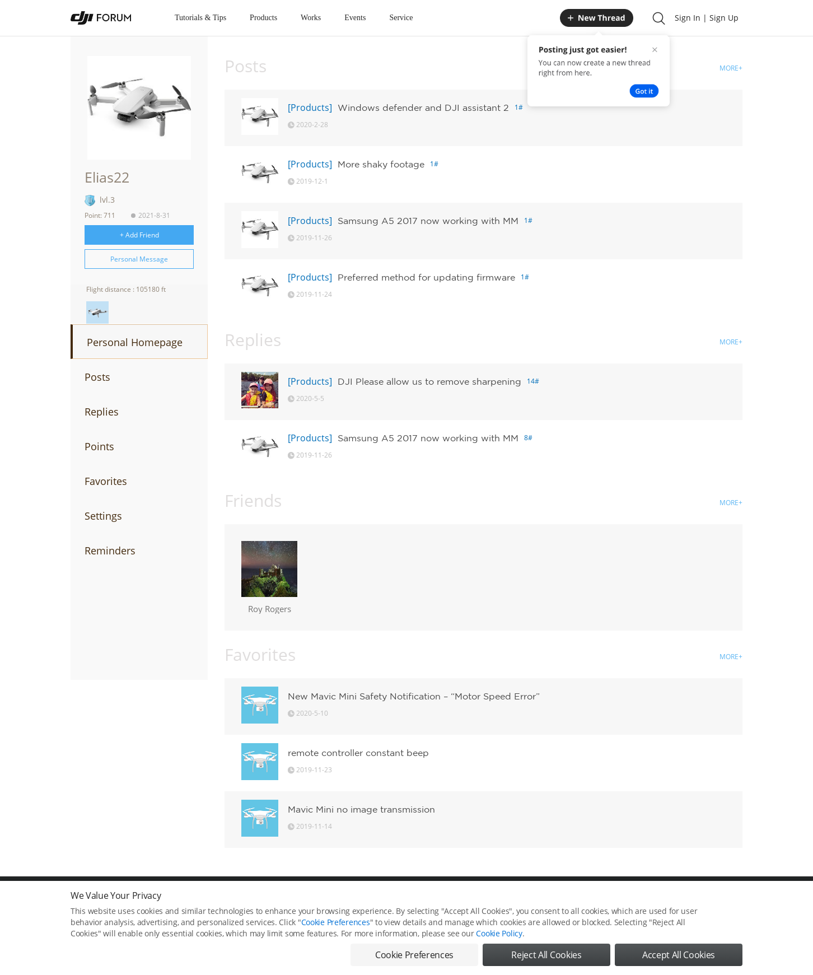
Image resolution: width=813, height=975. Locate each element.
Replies (102, 411)
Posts (97, 377)
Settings (103, 516)
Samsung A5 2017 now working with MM (428, 221)
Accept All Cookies (678, 955)
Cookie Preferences (335, 922)
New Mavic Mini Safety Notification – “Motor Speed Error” (414, 696)
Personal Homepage (135, 342)
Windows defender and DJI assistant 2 (423, 107)
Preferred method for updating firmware (426, 277)
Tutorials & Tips (200, 17)
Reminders (110, 550)
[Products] (310, 107)
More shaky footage (381, 164)
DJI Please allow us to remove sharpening (429, 381)
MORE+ (730, 68)
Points (99, 446)
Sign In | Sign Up (707, 17)
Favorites (106, 481)
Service (401, 17)
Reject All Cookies (546, 955)
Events (355, 17)
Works (311, 17)
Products (263, 17)
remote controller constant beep (358, 753)
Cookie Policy (499, 933)
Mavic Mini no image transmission (361, 809)
